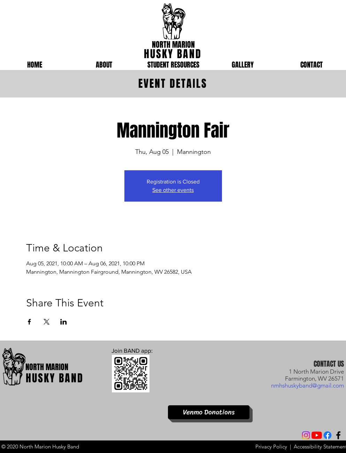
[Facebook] (327, 435)
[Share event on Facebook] (29, 322)
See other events (173, 190)
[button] (104, 65)
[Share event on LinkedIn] (63, 322)
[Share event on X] (46, 322)
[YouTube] (317, 435)
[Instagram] (306, 435)
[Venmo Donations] (208, 412)
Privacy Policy (271, 446)
